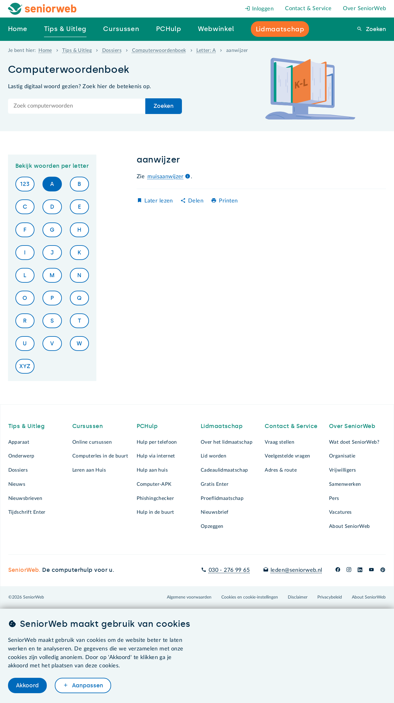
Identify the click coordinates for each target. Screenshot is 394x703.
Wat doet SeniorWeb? (354, 442)
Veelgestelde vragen (287, 456)
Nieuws (17, 484)
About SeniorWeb (349, 526)
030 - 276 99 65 (229, 570)
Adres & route (281, 470)
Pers (334, 498)
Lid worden (213, 456)
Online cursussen (92, 442)
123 (25, 184)
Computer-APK (154, 484)
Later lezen (158, 201)
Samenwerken (345, 484)
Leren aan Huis (89, 470)
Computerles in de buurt (100, 456)
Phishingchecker (155, 498)
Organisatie (342, 456)
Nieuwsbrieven (25, 498)
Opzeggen (212, 526)
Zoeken (375, 29)
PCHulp (147, 426)
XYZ (24, 366)
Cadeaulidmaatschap (224, 470)
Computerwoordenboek (159, 50)
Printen (228, 201)
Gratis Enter (214, 484)
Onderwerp (21, 456)
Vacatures (340, 512)
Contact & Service (308, 8)
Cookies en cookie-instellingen (249, 597)
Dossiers (112, 50)
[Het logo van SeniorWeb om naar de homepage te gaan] (42, 9)
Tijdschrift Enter (27, 512)
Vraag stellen (279, 442)
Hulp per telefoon (157, 442)
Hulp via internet (156, 456)
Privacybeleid (329, 597)
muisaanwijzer (165, 176)
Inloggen (259, 9)
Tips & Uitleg (77, 50)
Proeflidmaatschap (222, 498)
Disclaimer (298, 597)
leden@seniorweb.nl (296, 570)
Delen (195, 201)
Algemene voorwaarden (189, 597)
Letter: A (206, 50)
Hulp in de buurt (155, 512)
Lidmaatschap (222, 426)
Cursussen (87, 426)
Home (45, 50)
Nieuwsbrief (215, 512)
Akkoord (27, 685)
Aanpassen (86, 685)
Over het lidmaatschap (226, 442)
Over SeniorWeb (364, 8)
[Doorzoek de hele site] (77, 106)
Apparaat (18, 442)
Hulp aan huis (152, 470)
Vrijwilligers (342, 470)
